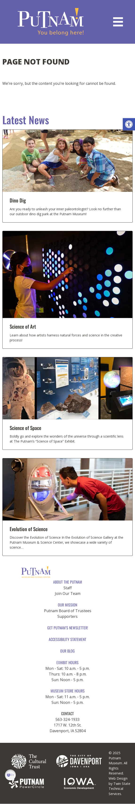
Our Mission (67, 605)
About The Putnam (67, 582)
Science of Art (23, 326)
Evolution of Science (29, 529)
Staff (68, 587)
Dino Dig (18, 200)
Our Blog (67, 651)
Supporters (67, 616)
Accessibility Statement (67, 639)
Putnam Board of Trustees (67, 610)
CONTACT (67, 713)
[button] (129, 124)
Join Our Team (67, 593)
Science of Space (25, 427)
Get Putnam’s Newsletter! (67, 628)
